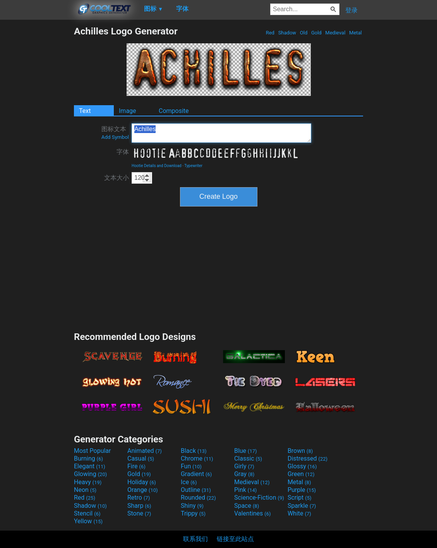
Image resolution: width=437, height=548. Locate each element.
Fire (136, 466)
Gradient (196, 474)
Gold (316, 33)
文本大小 (116, 177)
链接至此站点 (235, 539)
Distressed (307, 458)
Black (194, 450)
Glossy (302, 466)
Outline (196, 489)
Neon (85, 489)
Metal (355, 33)
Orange (142, 489)
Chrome (197, 458)
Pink (245, 489)
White (299, 513)
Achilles (221, 133)
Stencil (87, 513)
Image (127, 110)
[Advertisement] (37, 142)
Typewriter (193, 166)
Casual (140, 458)
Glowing (90, 474)
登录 (351, 10)
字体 (123, 151)
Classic (248, 458)
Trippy (193, 513)
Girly (244, 466)
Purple (302, 489)
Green (301, 474)
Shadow (287, 33)
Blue (245, 450)
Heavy (87, 482)
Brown (300, 450)
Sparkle (302, 505)
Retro (138, 497)
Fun (191, 466)
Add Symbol (115, 137)
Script (300, 497)
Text (85, 110)
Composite (174, 110)
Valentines (252, 513)
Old (304, 33)
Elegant (89, 466)
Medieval (335, 33)
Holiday (141, 482)
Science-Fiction (259, 497)
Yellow (88, 521)
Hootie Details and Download (157, 166)
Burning (88, 458)
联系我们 (195, 539)
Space (246, 505)
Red (270, 33)
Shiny (192, 505)
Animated (144, 450)
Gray (244, 474)
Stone (139, 513)
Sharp (139, 505)
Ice (189, 482)
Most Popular (92, 450)
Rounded (198, 497)
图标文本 (115, 132)
